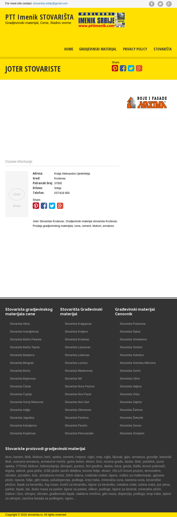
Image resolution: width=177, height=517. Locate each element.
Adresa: (38, 173)
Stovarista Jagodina (22, 417)
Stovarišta (162, 49)
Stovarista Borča (20, 370)
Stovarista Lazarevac (78, 347)
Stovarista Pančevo (76, 417)
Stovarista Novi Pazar (78, 394)
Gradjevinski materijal (98, 49)
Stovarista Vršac (130, 394)
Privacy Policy (135, 49)
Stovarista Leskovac (77, 355)
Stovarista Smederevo (133, 339)
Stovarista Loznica (76, 363)
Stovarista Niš (73, 378)
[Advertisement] (62, 119)
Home (68, 49)
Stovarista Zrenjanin (132, 433)
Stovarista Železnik (131, 417)
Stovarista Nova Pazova (79, 386)
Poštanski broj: (43, 183)
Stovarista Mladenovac (79, 370)
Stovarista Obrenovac (78, 410)
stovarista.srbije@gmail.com (50, 3)
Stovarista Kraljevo (76, 331)
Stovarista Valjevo (131, 386)
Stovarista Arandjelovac (24, 331)
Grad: (36, 178)
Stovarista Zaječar (131, 402)
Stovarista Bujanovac (23, 378)
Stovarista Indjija (20, 410)
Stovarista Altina (20, 323)
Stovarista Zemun (130, 425)
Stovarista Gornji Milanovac (27, 402)
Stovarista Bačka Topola (25, 347)
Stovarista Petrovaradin (79, 433)
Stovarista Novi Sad (77, 402)
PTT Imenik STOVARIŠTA (39, 17)
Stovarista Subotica (131, 355)
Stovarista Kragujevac (78, 323)
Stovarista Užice (130, 378)
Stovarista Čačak (20, 386)
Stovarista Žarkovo (131, 410)
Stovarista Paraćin (76, 425)
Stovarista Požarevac (133, 323)
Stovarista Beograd (21, 363)
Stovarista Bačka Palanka (25, 339)
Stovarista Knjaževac (23, 433)
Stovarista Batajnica (22, 355)
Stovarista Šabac (130, 331)
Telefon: (38, 192)
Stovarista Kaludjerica (23, 425)
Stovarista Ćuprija (21, 394)
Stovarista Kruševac (77, 339)
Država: (38, 188)
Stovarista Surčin (130, 370)
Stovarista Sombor (131, 347)
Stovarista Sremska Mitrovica (137, 363)
